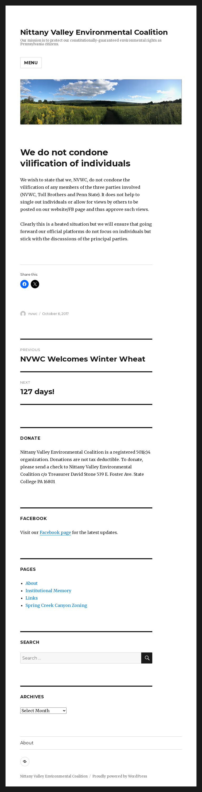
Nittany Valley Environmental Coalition (94, 32)
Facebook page (55, 532)
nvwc (32, 313)
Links (32, 598)
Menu (31, 62)
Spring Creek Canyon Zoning (56, 605)
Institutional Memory (48, 590)
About (32, 583)
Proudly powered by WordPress (119, 776)
